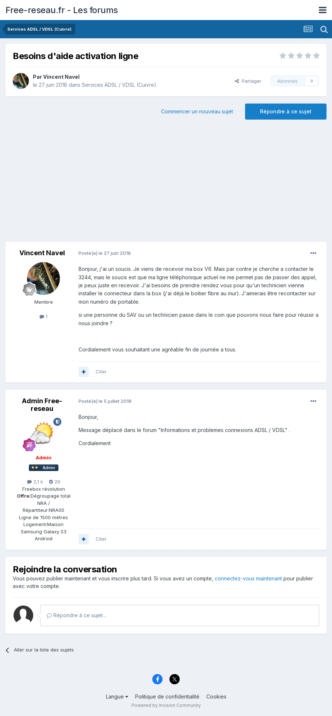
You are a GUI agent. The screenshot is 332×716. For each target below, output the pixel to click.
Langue (117, 696)
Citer (101, 371)
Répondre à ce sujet (286, 111)
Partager (248, 81)
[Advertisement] (166, 183)
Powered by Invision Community (166, 705)
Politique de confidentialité (167, 696)
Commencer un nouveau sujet (197, 111)
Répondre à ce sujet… (77, 615)
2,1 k (35, 482)
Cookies (216, 696)
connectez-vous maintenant (248, 578)
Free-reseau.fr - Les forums (61, 10)
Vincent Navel (61, 77)
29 (54, 482)
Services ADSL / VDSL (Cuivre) (119, 85)
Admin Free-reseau (42, 405)
